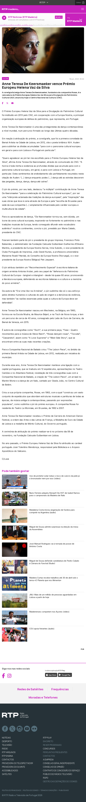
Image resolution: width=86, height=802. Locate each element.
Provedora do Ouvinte (13, 766)
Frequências (60, 689)
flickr (34, 729)
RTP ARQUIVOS (8, 752)
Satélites (7, 774)
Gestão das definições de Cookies (60, 781)
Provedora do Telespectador (17, 763)
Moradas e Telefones (43, 697)
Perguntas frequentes (55, 752)
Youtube (27, 729)
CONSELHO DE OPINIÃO (53, 766)
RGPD (45, 777)
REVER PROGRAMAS (52, 745)
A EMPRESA (48, 759)
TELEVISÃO (7, 745)
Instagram (20, 729)
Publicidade (64, 790)
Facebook (5, 729)
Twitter (12, 729)
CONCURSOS (49, 748)
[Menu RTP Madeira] (83, 9)
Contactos (49, 755)
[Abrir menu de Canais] (75, 19)
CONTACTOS (8, 759)
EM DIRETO (48, 741)
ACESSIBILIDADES (10, 770)
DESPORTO (7, 741)
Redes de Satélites (30, 689)
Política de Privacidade (11, 790)
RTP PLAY (47, 737)
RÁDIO (5, 748)
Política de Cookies (30, 790)
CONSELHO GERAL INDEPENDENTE (59, 763)
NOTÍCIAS (6, 737)
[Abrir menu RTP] (43, 2)
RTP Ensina (7, 755)
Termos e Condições (48, 790)
